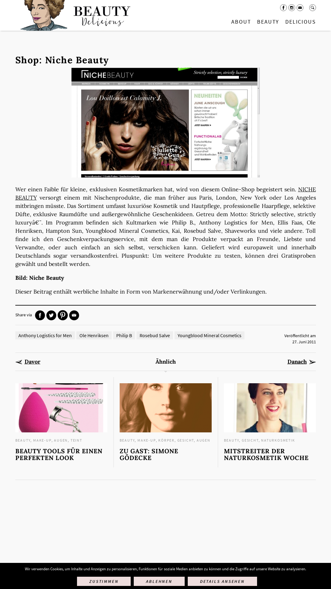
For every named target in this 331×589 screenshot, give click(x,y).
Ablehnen (159, 581)
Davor (32, 362)
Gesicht (185, 440)
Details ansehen (222, 581)
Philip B (124, 335)
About (241, 21)
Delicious (300, 21)
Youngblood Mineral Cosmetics (209, 335)
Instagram (291, 7)
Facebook (283, 7)
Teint (76, 440)
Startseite (74, 15)
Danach (297, 362)
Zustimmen (103, 581)
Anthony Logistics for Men (45, 335)
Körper (166, 440)
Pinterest (63, 315)
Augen (61, 440)
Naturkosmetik (278, 440)
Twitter (51, 315)
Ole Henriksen (94, 335)
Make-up (42, 440)
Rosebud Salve (155, 335)
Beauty (268, 21)
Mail (300, 7)
